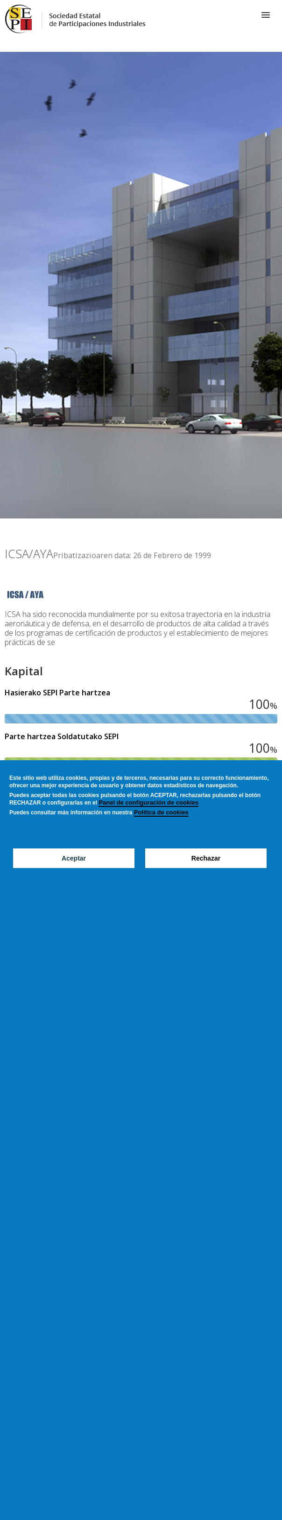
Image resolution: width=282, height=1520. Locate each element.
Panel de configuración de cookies (148, 802)
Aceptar (74, 858)
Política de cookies (161, 812)
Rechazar (205, 858)
